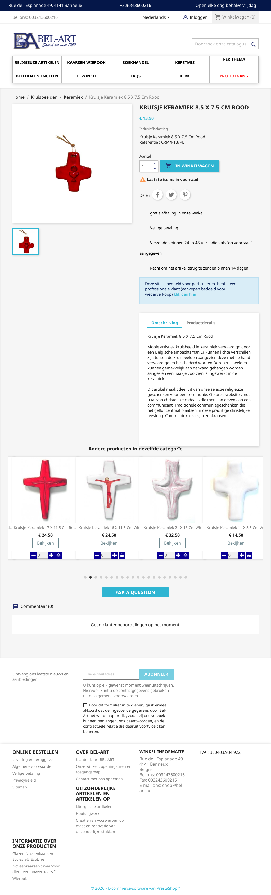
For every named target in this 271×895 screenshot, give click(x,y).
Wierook (19, 878)
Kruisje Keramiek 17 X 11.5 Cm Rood (45, 527)
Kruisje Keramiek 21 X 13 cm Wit (172, 527)
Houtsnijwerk (87, 813)
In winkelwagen (189, 166)
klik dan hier (185, 294)
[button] (85, 577)
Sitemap (19, 786)
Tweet (171, 194)
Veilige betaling (26, 773)
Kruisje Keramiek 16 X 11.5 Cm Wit (109, 527)
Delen (157, 194)
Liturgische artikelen (94, 806)
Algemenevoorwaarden (33, 766)
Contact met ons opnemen (99, 778)
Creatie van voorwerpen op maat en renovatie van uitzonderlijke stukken (100, 826)
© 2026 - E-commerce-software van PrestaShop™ (135, 888)
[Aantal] (145, 166)
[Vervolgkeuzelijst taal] (157, 18)
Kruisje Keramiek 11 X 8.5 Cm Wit (236, 527)
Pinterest (185, 194)
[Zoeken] (225, 43)
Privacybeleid (24, 780)
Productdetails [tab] (201, 322)
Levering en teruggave (32, 759)
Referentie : (149, 142)
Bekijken (45, 543)
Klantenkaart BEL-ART (95, 759)
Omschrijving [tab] (164, 322)
